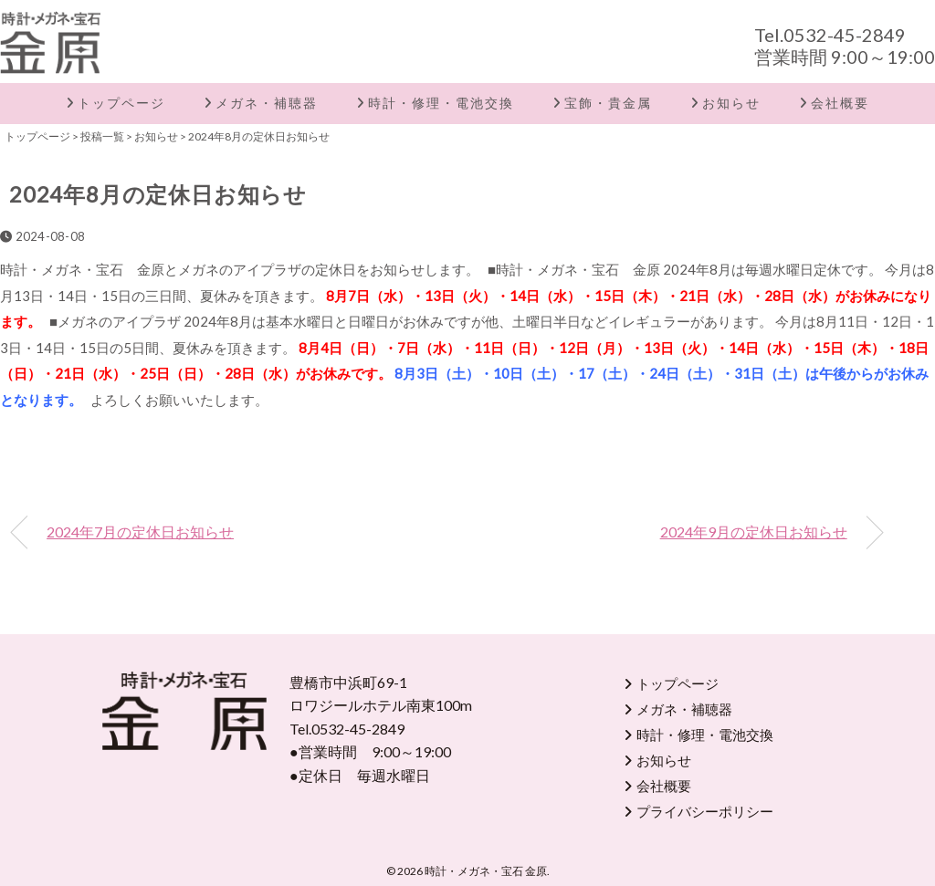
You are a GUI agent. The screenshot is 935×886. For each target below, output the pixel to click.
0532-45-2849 (844, 35)
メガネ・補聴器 (266, 102)
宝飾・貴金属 (608, 102)
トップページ (121, 102)
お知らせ (731, 102)
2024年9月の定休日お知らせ (753, 531)
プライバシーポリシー (704, 811)
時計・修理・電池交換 (441, 102)
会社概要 (840, 102)
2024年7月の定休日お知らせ (140, 531)
